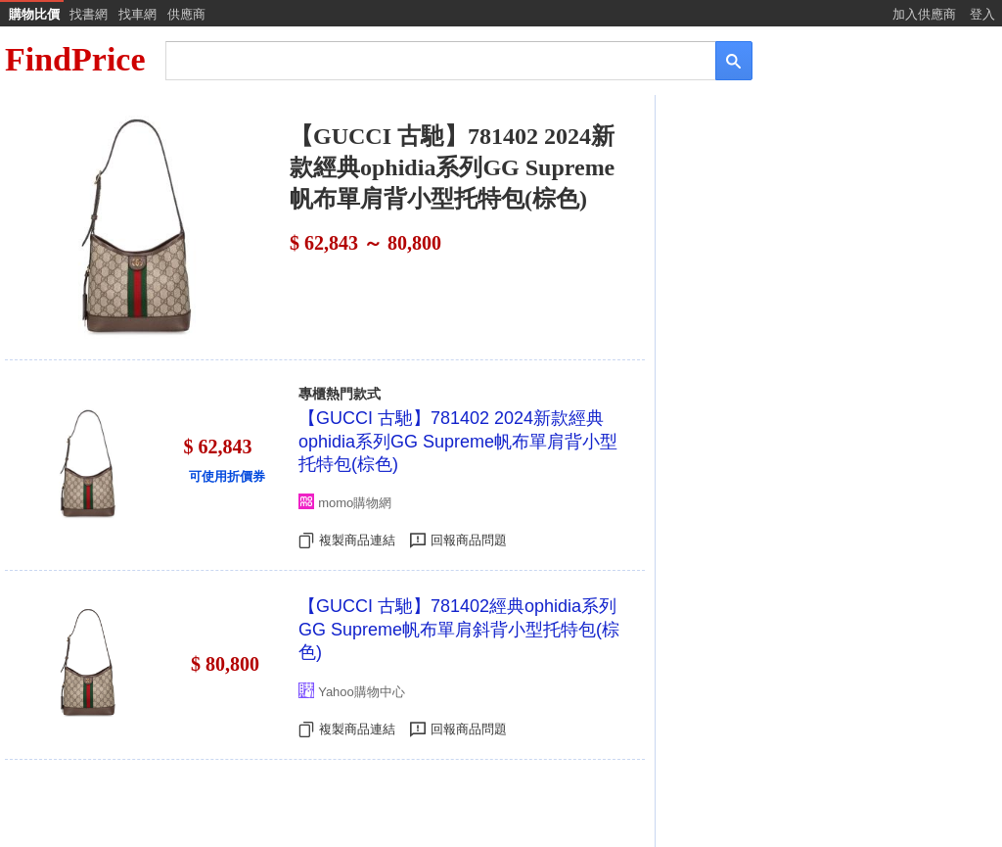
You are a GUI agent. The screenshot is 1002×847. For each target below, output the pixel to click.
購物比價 (34, 14)
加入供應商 (924, 14)
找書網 (88, 14)
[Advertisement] (826, 252)
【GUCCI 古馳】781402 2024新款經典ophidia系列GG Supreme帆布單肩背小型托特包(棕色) (457, 441)
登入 (982, 14)
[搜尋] (427, 59)
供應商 (186, 14)
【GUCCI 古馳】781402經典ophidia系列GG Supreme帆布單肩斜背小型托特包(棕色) (458, 629)
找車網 (137, 14)
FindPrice (75, 59)
